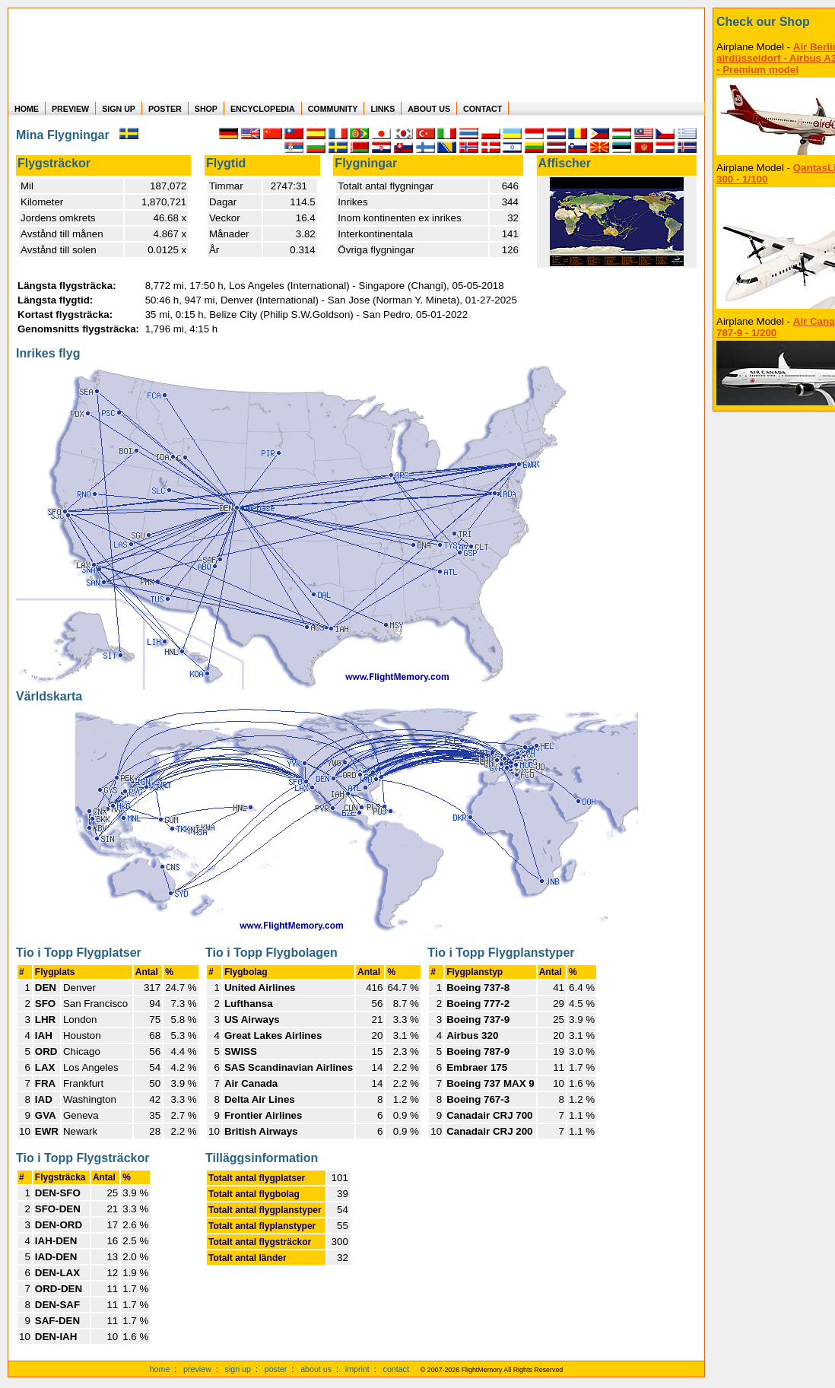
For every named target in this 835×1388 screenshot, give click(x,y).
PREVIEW (70, 108)
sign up (238, 1369)
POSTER (165, 108)
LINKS (382, 108)
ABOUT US (429, 108)
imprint (357, 1369)
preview (197, 1369)
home (160, 1369)
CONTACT (482, 108)
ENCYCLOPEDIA (262, 108)
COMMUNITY (333, 108)
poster (276, 1369)
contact (396, 1369)
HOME (26, 108)
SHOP (206, 108)
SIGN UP (118, 108)
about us (316, 1369)
